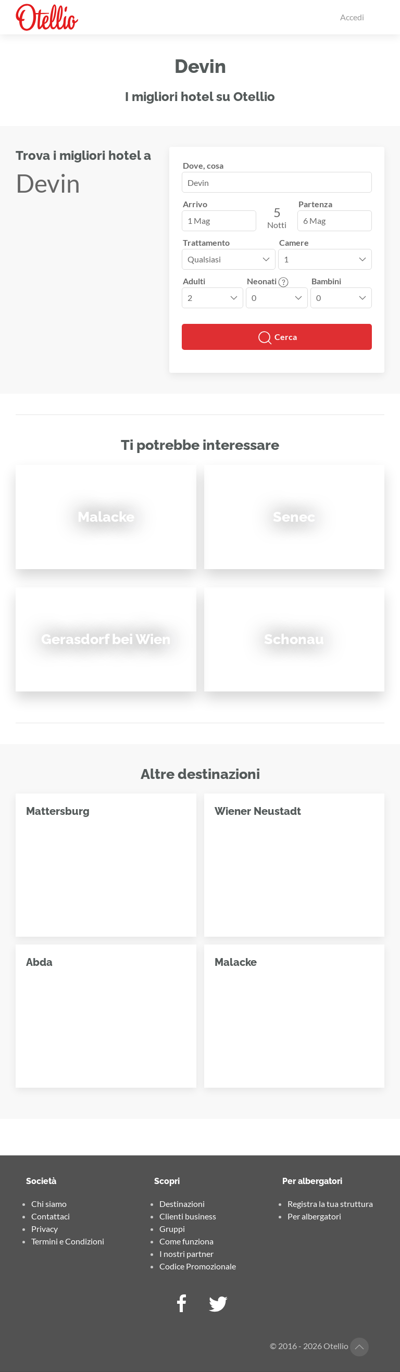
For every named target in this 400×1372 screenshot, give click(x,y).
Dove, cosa (203, 165)
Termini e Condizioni (67, 1241)
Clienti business (187, 1216)
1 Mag (199, 220)
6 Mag (314, 220)
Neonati (268, 281)
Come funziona (186, 1241)
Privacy (44, 1228)
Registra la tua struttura (330, 1204)
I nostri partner (186, 1253)
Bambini (326, 281)
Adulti (194, 281)
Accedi (352, 17)
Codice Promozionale (197, 1266)
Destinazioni (182, 1204)
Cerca (277, 338)
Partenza (315, 204)
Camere (294, 242)
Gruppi (172, 1228)
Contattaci (50, 1216)
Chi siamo (49, 1204)
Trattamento (206, 242)
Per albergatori (314, 1216)
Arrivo (195, 204)
